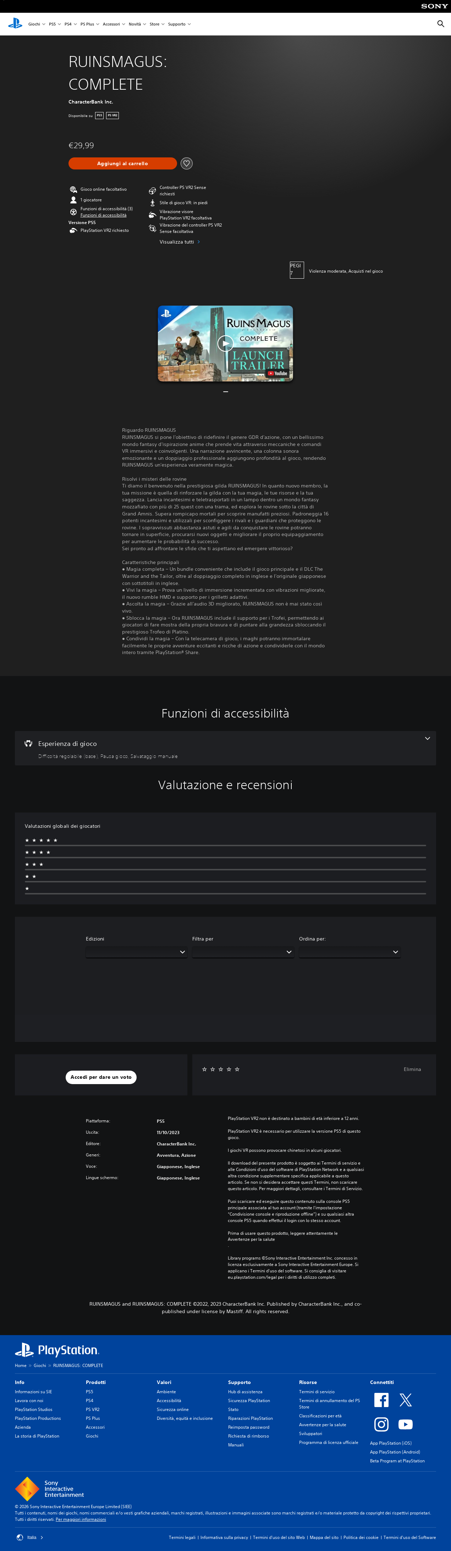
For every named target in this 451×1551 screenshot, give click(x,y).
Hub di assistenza (245, 1392)
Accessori (111, 24)
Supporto (177, 24)
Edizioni (95, 939)
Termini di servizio (317, 1392)
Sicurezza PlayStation (249, 1400)
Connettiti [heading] (382, 1382)
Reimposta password (248, 1427)
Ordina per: (312, 939)
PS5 (52, 24)
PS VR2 (92, 1409)
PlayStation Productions (38, 1418)
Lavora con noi (29, 1400)
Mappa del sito (324, 1537)
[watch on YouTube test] (277, 373)
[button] (104, 215)
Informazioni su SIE (33, 1392)
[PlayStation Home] (15, 24)
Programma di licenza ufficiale (328, 1442)
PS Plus (87, 24)
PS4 (68, 24)
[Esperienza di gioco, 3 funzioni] (225, 748)
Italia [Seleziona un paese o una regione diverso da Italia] (30, 1537)
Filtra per (202, 939)
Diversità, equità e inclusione (185, 1418)
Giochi (34, 24)
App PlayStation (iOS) (391, 1443)
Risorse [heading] (308, 1382)
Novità (135, 24)
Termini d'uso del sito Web (279, 1537)
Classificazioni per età (320, 1416)
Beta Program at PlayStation (397, 1461)
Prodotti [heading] (96, 1382)
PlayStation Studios (34, 1409)
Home (21, 1365)
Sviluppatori (310, 1433)
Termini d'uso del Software (410, 1537)
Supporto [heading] (239, 1382)
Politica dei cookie (361, 1537)
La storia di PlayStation (37, 1436)
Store (154, 24)
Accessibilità (169, 1400)
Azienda (23, 1427)
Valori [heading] (164, 1382)
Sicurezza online (173, 1409)
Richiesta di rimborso (248, 1436)
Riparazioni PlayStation (250, 1418)
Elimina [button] (412, 1069)
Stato (233, 1409)
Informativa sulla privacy (224, 1537)
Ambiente (166, 1392)
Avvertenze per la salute (251, 1239)
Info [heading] (19, 1382)
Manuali (236, 1445)
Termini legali (182, 1537)
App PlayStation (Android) (395, 1452)
